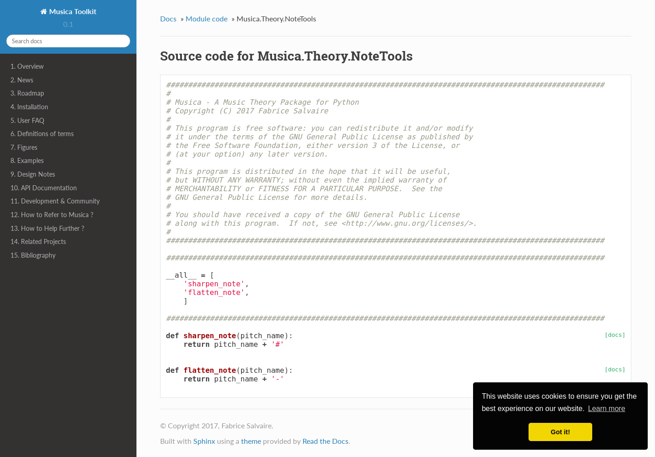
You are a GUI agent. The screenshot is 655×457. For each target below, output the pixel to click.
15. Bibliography (32, 255)
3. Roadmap (27, 93)
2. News (21, 80)
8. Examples (27, 160)
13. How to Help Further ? (47, 228)
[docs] (615, 334)
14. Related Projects (38, 241)
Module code (206, 18)
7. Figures (23, 147)
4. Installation (29, 107)
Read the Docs (325, 441)
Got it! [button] (560, 432)
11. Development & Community (55, 201)
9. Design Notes (32, 174)
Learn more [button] (606, 408)
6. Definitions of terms (42, 133)
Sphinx (204, 441)
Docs (168, 18)
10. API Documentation (43, 188)
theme (251, 441)
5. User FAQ (27, 120)
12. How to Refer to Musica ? (51, 214)
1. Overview (27, 66)
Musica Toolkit (71, 11)
